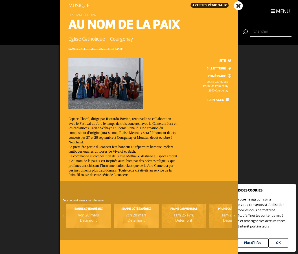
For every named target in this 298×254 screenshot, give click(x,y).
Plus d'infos (252, 243)
